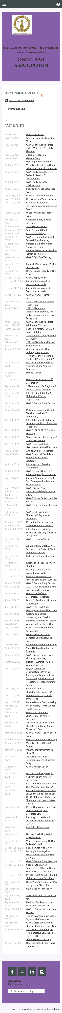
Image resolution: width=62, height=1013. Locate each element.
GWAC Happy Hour (36, 277)
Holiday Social (33, 372)
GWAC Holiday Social (37, 766)
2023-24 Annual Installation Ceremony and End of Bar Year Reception (41, 423)
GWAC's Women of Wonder (40, 195)
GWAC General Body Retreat (41, 402)
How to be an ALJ (35, 134)
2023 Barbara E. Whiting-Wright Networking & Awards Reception (41, 532)
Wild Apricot (30, 1008)
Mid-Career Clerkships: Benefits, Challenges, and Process (39, 637)
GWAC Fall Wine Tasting (38, 257)
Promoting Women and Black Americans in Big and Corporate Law (41, 810)
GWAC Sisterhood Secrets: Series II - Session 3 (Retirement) (39, 175)
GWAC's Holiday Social (37, 538)
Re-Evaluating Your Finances (41, 198)
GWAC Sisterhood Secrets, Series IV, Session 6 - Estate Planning (40, 148)
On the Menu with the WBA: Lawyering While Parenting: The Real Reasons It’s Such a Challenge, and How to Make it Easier (41, 797)
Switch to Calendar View (21, 100)
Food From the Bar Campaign (41, 644)
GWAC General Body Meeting (41, 504)
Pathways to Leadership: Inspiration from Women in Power (40, 820)
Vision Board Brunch (36, 226)
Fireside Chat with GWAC (39, 847)
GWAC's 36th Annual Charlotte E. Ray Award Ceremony (38, 515)
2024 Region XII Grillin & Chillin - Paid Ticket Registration (39, 396)
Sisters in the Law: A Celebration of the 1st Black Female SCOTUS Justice (40, 868)
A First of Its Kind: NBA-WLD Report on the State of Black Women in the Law (40, 549)
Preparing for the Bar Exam (40, 521)
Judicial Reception (36, 154)
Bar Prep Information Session (41, 620)
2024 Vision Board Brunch (39, 525)
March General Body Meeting (41, 702)
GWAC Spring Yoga (35, 487)
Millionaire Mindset (36, 325)
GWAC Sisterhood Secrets (39, 321)
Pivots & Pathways (35, 233)
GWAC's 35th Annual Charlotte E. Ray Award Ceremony (38, 715)
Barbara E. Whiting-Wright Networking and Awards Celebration (39, 365)
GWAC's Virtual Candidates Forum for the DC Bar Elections (40, 457)
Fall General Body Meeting (40, 555)
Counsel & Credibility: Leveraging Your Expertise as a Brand (41, 206)
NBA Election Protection (39, 888)
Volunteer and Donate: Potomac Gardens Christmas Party (40, 760)
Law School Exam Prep (37, 827)
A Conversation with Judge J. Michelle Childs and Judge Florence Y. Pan (41, 726)
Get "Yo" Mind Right (36, 229)
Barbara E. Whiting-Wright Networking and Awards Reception (39, 776)
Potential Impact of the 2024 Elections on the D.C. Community (41, 413)
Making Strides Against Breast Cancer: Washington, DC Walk (40, 854)
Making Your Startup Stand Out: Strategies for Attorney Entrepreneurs (40, 481)
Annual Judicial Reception (40, 450)
